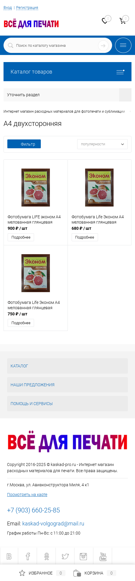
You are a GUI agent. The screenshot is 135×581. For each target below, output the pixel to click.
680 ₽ (81, 228)
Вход (8, 7)
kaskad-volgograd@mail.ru (53, 523)
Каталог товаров (67, 71)
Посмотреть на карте (27, 494)
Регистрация (27, 7)
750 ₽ (17, 314)
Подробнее (21, 237)
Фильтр (24, 144)
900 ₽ (17, 228)
